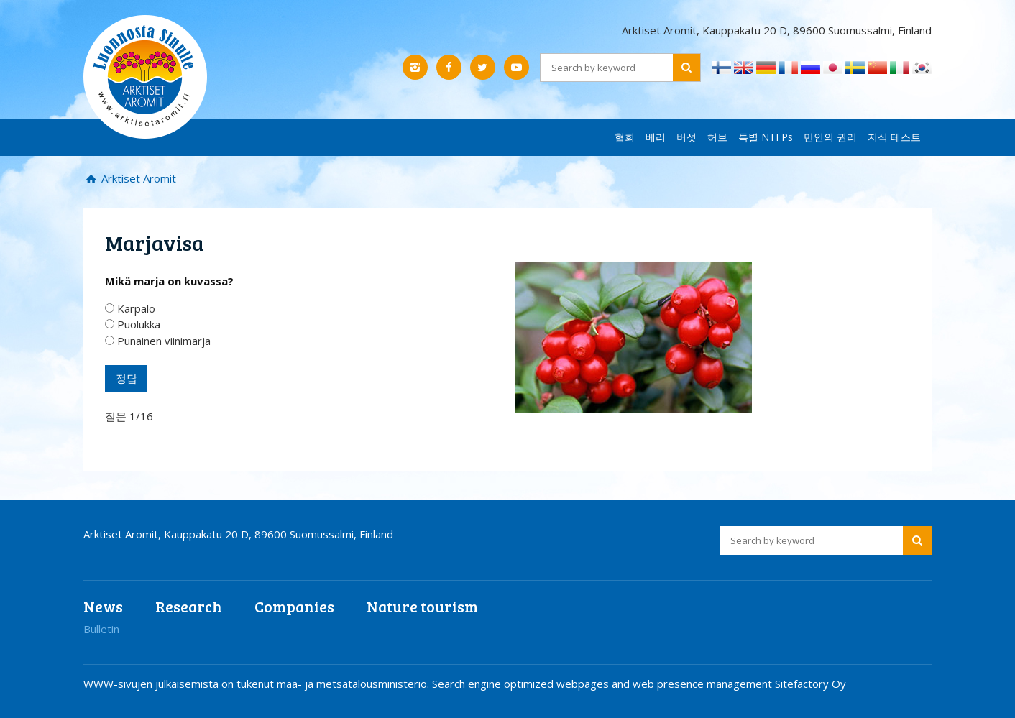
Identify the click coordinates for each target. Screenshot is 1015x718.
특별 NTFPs (765, 137)
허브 (717, 137)
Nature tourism (422, 606)
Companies (294, 606)
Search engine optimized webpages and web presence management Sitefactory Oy (639, 683)
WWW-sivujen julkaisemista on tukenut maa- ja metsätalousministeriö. (257, 683)
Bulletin (101, 629)
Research (188, 606)
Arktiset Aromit (137, 178)
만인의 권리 (830, 137)
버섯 (686, 137)
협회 (625, 137)
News (103, 606)
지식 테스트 (894, 137)
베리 (656, 137)
